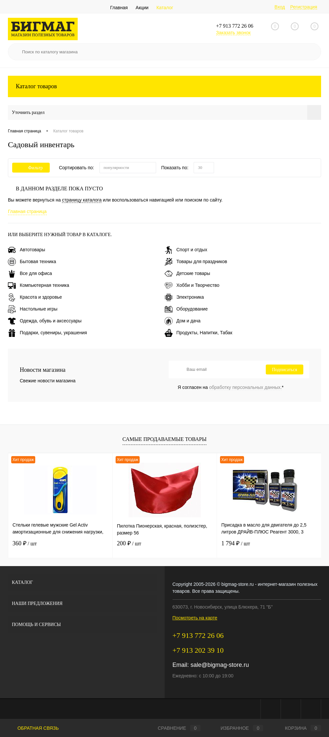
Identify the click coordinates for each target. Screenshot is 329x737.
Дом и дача (183, 320)
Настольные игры (32, 309)
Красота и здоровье (35, 297)
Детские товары (187, 273)
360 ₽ (25, 543)
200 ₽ (129, 543)
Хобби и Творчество (192, 285)
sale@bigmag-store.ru (220, 665)
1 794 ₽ (235, 543)
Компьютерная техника (38, 285)
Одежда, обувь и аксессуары (45, 320)
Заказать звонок (233, 32)
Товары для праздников (196, 261)
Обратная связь (33, 728)
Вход (280, 7)
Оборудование (186, 309)
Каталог (164, 7)
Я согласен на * (231, 387)
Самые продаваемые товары (164, 439)
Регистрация (303, 7)
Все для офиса (30, 273)
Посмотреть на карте (195, 617)
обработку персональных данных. (245, 387)
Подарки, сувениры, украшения (47, 332)
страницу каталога (81, 200)
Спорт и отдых (186, 249)
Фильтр (31, 167)
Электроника (184, 297)
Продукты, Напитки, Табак (199, 332)
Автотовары (26, 249)
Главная (119, 7)
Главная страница (27, 211)
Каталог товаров (164, 86)
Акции (142, 7)
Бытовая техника (32, 261)
